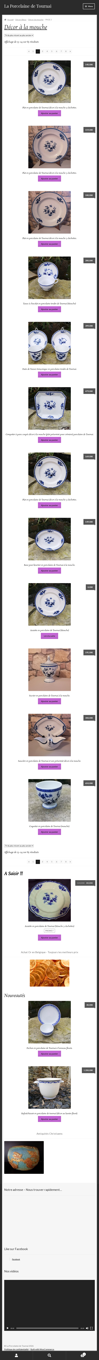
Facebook (16, 1259)
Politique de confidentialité (16, 1349)
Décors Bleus (20, 19)
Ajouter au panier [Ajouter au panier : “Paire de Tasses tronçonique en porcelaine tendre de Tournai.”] (49, 374)
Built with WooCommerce (42, 1349)
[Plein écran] (91, 1328)
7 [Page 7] (61, 51)
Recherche (49, 1355)
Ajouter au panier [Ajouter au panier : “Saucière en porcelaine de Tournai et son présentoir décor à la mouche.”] (49, 766)
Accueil (10, 19)
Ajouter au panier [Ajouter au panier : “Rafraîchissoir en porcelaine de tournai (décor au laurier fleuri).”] (49, 1119)
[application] (49, 1305)
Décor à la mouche (35, 19)
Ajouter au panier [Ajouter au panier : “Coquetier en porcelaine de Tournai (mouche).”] (49, 832)
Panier (76, 1353)
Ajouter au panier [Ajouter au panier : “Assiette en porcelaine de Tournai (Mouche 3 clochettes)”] (49, 937)
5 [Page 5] (51, 51)
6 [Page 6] (56, 51)
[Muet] (87, 1328)
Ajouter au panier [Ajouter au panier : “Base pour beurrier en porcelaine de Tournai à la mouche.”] (49, 570)
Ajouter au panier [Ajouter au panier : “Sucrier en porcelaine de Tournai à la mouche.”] (49, 701)
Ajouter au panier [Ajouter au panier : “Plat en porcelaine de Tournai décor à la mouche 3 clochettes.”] (49, 113)
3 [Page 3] (42, 51)
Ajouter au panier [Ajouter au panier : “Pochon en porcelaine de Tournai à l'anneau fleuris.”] (49, 1053)
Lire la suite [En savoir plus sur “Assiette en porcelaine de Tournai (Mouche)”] (49, 636)
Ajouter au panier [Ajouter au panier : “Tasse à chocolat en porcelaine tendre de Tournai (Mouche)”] (49, 309)
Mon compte (16, 1355)
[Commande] (19, 35)
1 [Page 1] (33, 51)
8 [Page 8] (65, 51)
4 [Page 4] (47, 51)
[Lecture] (7, 1328)
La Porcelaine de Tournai (27, 6)
